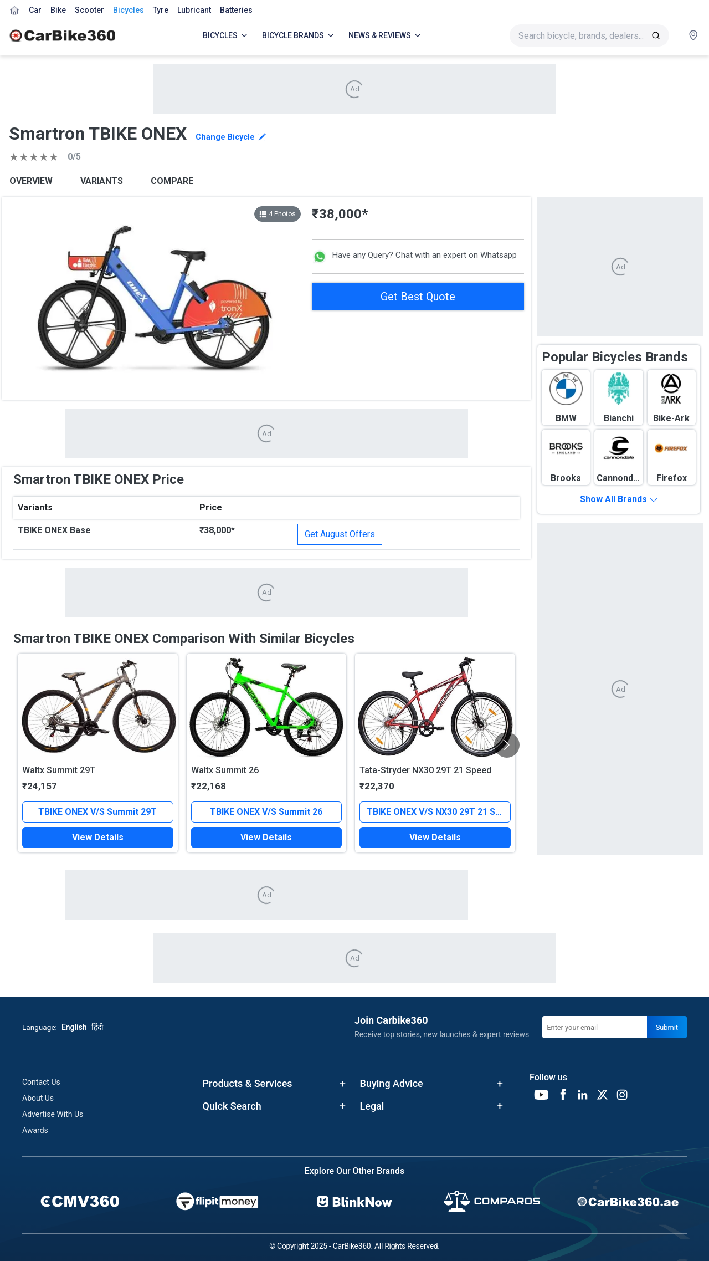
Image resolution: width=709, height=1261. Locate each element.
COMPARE (172, 181)
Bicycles (128, 10)
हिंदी (97, 1027)
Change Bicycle (231, 137)
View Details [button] (98, 837)
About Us (38, 1098)
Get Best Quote (418, 296)
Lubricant (194, 10)
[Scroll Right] (507, 745)
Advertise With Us (52, 1114)
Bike (58, 10)
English (74, 1027)
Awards (35, 1130)
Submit (667, 1027)
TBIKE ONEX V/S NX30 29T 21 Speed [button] (439, 811)
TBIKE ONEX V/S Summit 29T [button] (97, 811)
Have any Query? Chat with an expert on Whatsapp (414, 256)
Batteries (236, 10)
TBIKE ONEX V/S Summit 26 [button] (266, 811)
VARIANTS (101, 181)
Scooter (89, 10)
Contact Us (41, 1082)
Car (35, 10)
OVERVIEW (31, 181)
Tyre (160, 10)
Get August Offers (340, 534)
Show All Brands (619, 499)
